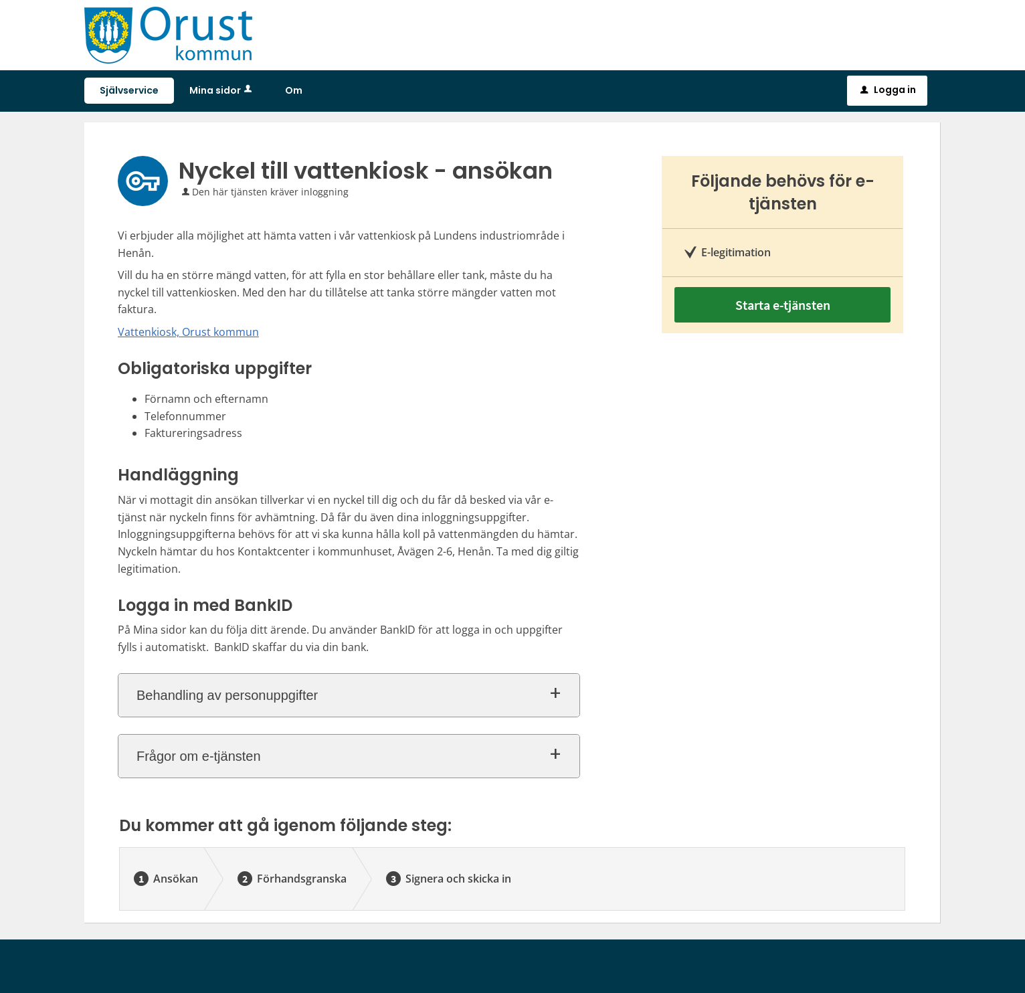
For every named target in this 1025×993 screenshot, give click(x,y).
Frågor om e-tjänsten (198, 756)
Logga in (888, 89)
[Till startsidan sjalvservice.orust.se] (168, 33)
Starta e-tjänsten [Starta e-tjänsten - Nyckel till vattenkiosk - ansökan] (782, 304)
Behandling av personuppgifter (227, 695)
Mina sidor (221, 90)
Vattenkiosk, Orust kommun (188, 332)
